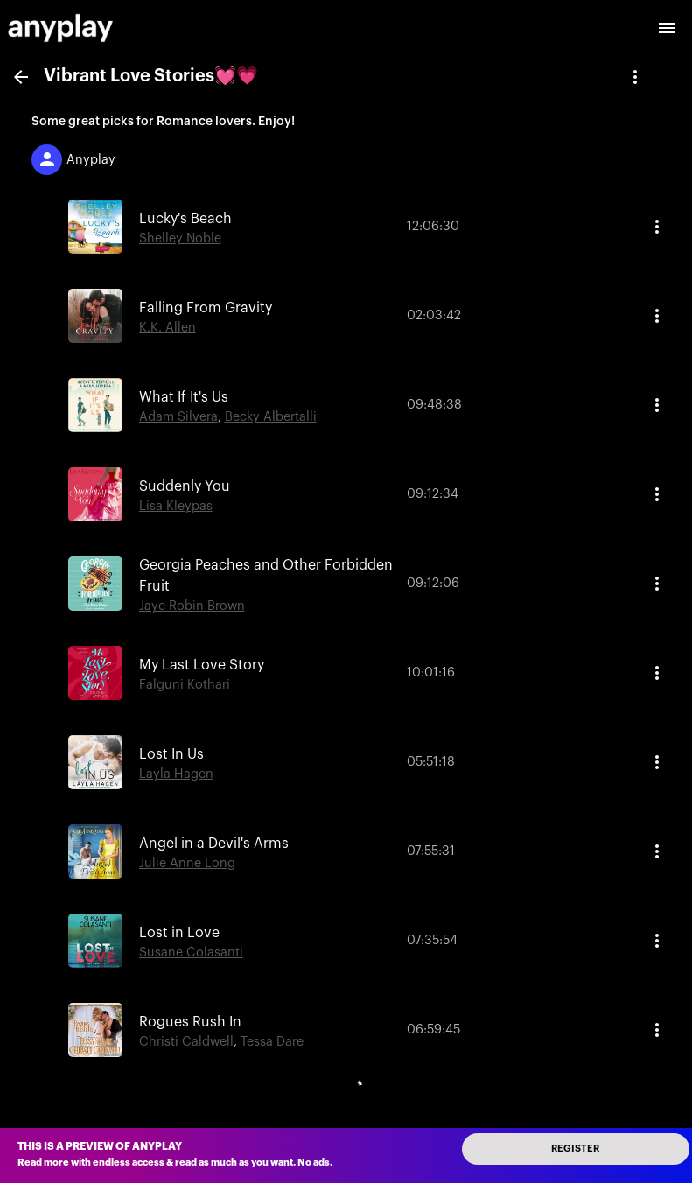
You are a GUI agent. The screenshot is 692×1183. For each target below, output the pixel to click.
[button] (346, 226)
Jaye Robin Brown (192, 605)
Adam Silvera (178, 417)
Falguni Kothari (184, 684)
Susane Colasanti (191, 952)
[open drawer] (667, 28)
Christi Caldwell (186, 1041)
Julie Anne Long (187, 863)
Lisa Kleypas (176, 506)
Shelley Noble (180, 238)
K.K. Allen (167, 327)
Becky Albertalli (271, 417)
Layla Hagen (176, 773)
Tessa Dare (272, 1041)
